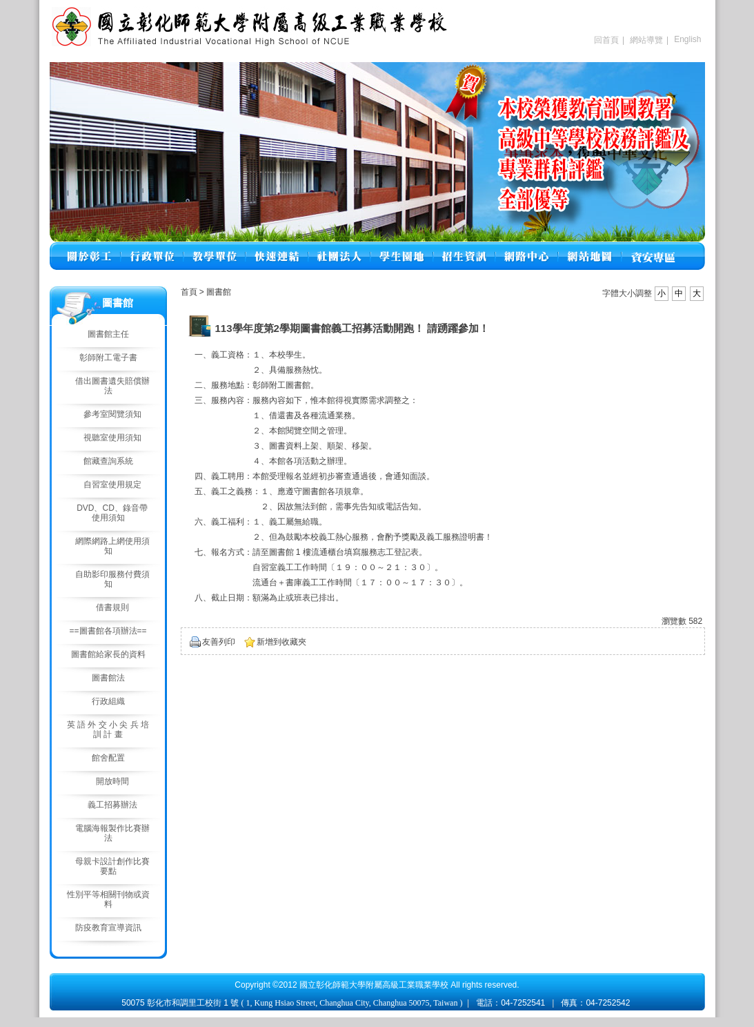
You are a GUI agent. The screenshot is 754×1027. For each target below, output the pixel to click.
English (687, 39)
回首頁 (606, 40)
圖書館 (218, 292)
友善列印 (218, 642)
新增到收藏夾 (281, 642)
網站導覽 (646, 40)
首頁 (189, 292)
